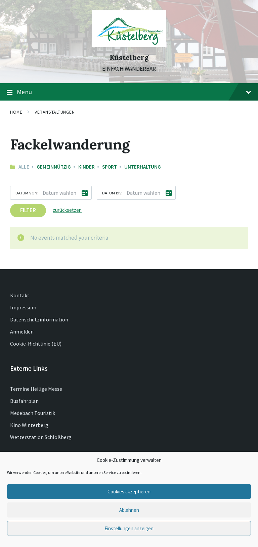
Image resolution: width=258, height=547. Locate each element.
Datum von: (26, 192)
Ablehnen (129, 510)
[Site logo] (129, 45)
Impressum (23, 307)
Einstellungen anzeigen (129, 528)
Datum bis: (112, 192)
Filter (28, 210)
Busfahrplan (24, 401)
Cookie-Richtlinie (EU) (35, 343)
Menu (129, 92)
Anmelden (22, 331)
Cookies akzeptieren (129, 491)
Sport (109, 167)
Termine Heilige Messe (36, 388)
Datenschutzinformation (39, 319)
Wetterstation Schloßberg (41, 437)
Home (16, 112)
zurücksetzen (67, 210)
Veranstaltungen (55, 112)
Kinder (86, 167)
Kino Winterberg (29, 425)
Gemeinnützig (54, 167)
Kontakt (20, 295)
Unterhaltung (142, 167)
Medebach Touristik (32, 413)
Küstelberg (129, 57)
